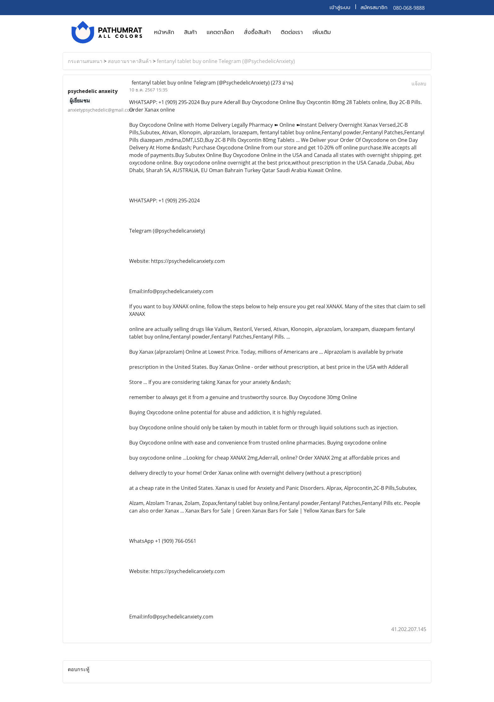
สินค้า (190, 32)
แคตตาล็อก (220, 32)
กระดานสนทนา (85, 61)
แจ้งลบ (418, 83)
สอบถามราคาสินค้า (130, 61)
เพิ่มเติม (322, 32)
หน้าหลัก (164, 32)
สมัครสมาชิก (374, 7)
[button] (341, 32)
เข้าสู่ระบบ (340, 7)
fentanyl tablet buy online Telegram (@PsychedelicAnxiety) (226, 61)
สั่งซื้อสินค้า (257, 32)
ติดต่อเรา (292, 32)
